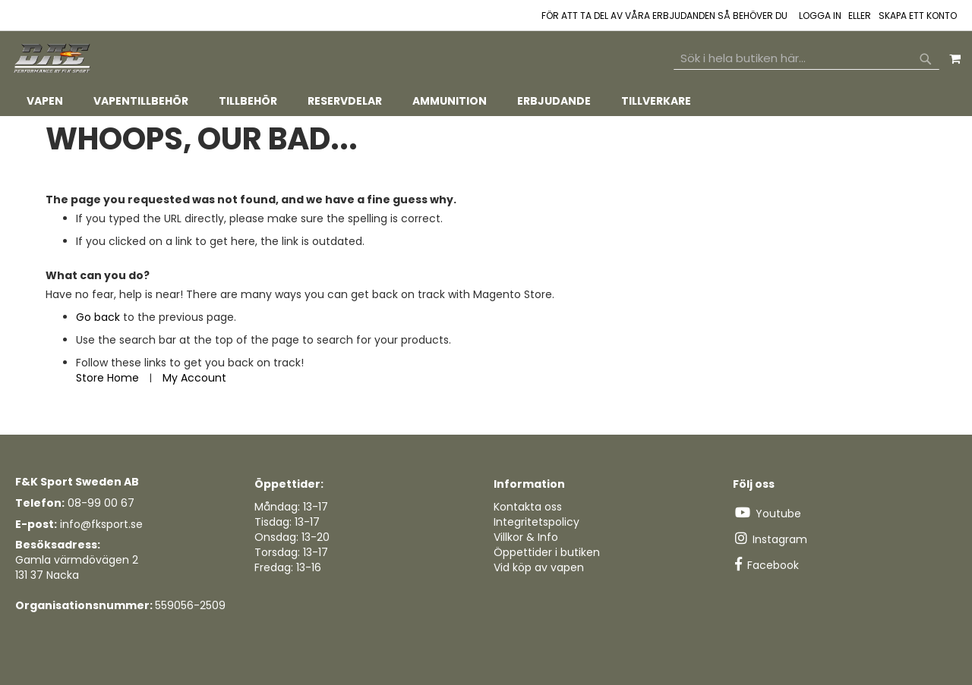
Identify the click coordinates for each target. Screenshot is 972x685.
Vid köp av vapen (539, 567)
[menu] (486, 101)
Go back (98, 317)
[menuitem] (44, 101)
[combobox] (806, 58)
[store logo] (53, 58)
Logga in (820, 16)
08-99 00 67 (101, 503)
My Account (194, 377)
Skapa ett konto (918, 16)
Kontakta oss (528, 506)
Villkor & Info (526, 537)
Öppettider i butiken (547, 552)
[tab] (486, 101)
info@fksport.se (101, 524)
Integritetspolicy (536, 521)
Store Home (107, 377)
